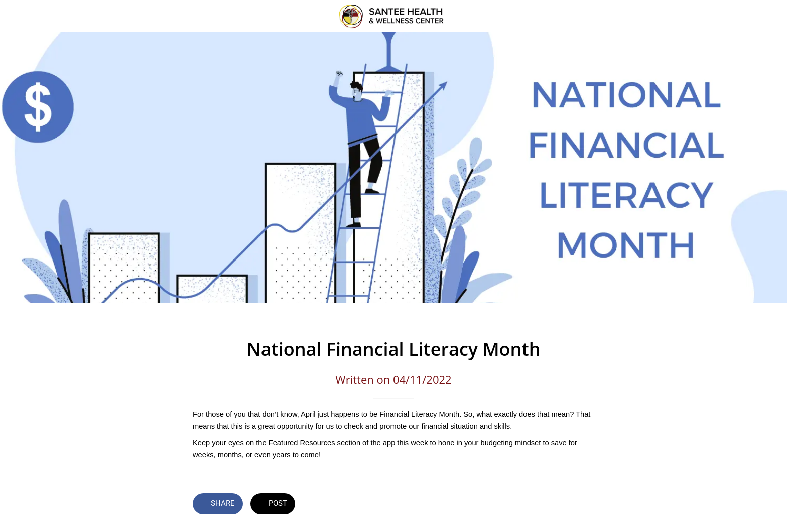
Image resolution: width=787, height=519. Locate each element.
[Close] (20, 16)
